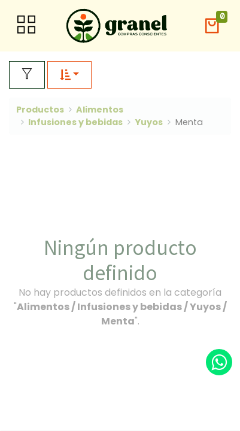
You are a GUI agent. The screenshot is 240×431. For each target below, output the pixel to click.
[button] (211, 26)
